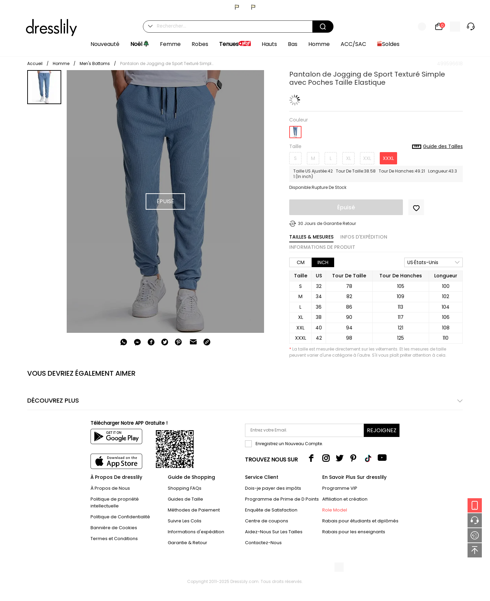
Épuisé (346, 207)
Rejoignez (381, 430)
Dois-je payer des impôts (273, 488)
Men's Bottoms (95, 63)
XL (348, 158)
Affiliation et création (345, 499)
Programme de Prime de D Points (282, 499)
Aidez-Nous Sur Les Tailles (274, 532)
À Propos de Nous (110, 488)
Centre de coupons (266, 521)
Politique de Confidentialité (120, 517)
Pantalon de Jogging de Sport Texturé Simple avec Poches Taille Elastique (167, 63)
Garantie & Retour (187, 542)
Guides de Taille (185, 499)
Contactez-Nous (263, 542)
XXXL (388, 158)
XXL (367, 158)
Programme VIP (339, 488)
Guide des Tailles (437, 147)
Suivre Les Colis (184, 521)
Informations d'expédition (196, 532)
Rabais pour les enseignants (353, 532)
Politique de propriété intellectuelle (115, 502)
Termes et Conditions (114, 538)
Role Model (334, 510)
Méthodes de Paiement (194, 510)
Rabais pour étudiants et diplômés (360, 521)
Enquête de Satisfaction (271, 510)
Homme (61, 63)
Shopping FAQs (184, 488)
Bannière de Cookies (114, 527)
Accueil (35, 63)
